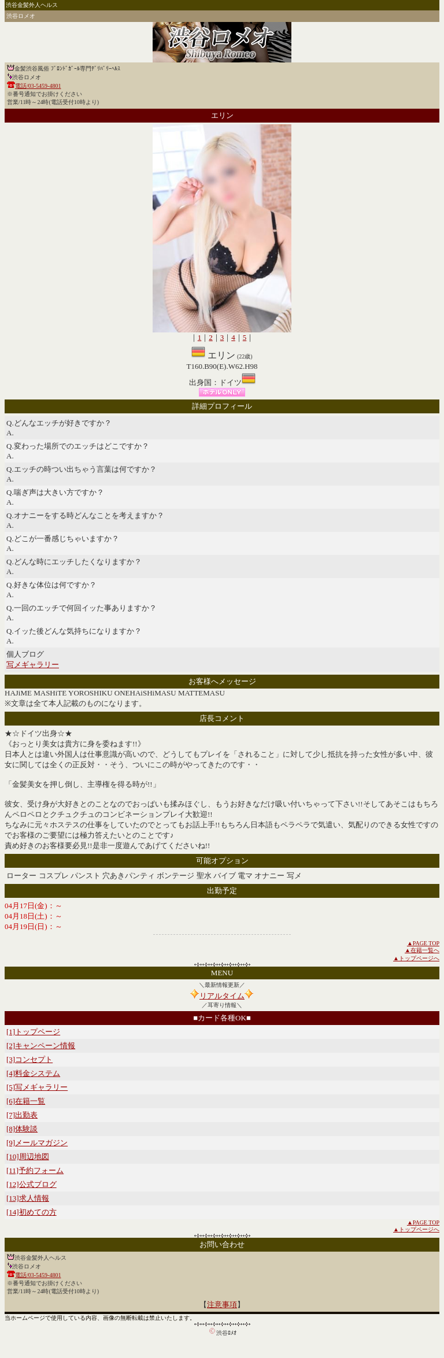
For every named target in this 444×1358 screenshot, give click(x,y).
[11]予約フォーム (35, 1170)
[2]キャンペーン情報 (40, 1045)
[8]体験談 (22, 1128)
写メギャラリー (32, 664)
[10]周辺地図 (27, 1156)
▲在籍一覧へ (422, 950)
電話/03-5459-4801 (38, 86)
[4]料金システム (33, 1073)
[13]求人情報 (27, 1198)
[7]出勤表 (22, 1115)
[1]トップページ (33, 1031)
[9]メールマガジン (37, 1142)
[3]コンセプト (29, 1059)
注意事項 (222, 1304)
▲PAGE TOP (423, 943)
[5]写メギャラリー (37, 1087)
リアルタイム (222, 995)
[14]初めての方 (31, 1212)
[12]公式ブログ (31, 1184)
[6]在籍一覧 (25, 1101)
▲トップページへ (416, 958)
